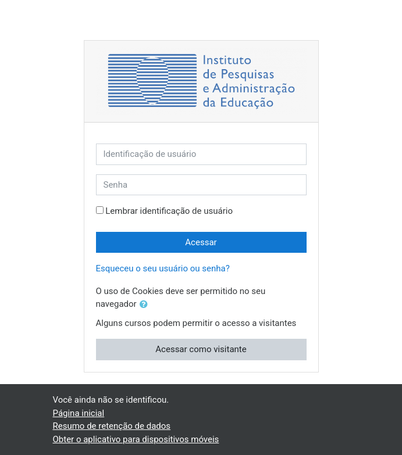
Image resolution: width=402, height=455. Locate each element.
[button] (146, 305)
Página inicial (79, 413)
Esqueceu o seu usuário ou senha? (163, 268)
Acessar (200, 242)
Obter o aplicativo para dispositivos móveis (136, 439)
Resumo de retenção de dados (112, 426)
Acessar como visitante (200, 349)
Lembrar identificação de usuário (169, 211)
